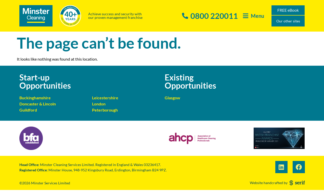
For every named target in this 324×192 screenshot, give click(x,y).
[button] (253, 15)
